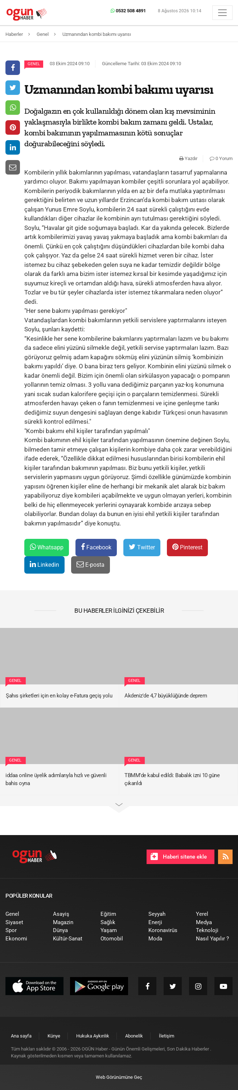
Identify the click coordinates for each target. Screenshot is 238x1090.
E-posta (90, 564)
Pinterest (187, 547)
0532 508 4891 (128, 10)
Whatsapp (46, 547)
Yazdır (188, 158)
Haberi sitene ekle (179, 856)
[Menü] (222, 12)
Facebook (96, 547)
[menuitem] (23, 914)
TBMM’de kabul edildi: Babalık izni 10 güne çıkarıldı (171, 779)
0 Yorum (221, 158)
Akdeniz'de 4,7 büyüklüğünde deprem (165, 695)
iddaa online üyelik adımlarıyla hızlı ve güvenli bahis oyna (55, 779)
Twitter (142, 547)
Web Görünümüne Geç (119, 1077)
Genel (34, 64)
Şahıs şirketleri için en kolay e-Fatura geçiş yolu (59, 695)
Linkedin (44, 564)
